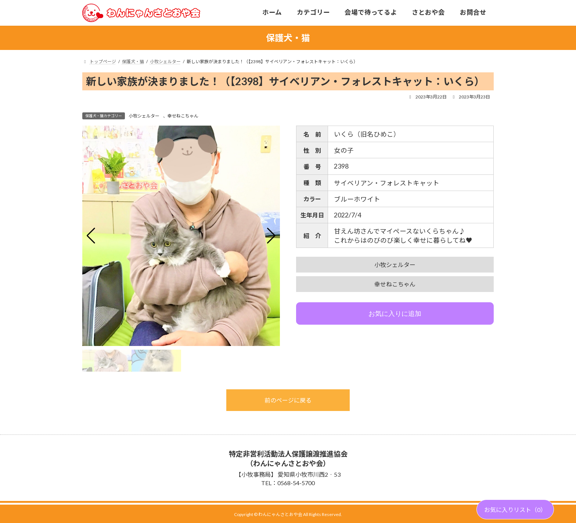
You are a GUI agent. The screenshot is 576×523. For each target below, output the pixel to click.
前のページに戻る (288, 400)
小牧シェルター (144, 116)
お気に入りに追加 (394, 313)
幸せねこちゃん (183, 116)
